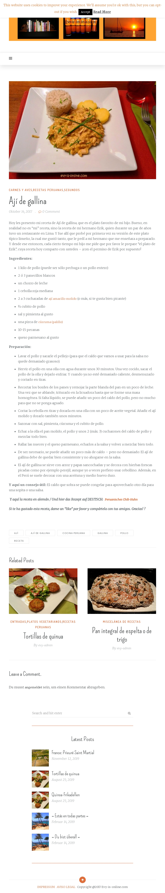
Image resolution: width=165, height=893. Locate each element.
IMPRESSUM (46, 886)
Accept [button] (85, 12)
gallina (103, 532)
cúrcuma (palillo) (51, 322)
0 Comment (49, 211)
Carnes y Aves (20, 190)
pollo (124, 532)
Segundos (72, 190)
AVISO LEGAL (66, 886)
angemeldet (34, 686)
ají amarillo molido (63, 299)
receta (19, 540)
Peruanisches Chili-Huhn (123, 499)
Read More (102, 12)
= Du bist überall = (66, 836)
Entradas (18, 621)
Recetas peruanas (48, 190)
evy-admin (46, 644)
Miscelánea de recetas (122, 621)
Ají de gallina (40, 532)
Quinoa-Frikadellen (66, 793)
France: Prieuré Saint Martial (73, 751)
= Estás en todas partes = (70, 815)
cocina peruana (73, 532)
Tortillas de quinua (43, 635)
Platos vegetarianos (44, 621)
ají (16, 532)
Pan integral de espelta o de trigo (122, 634)
